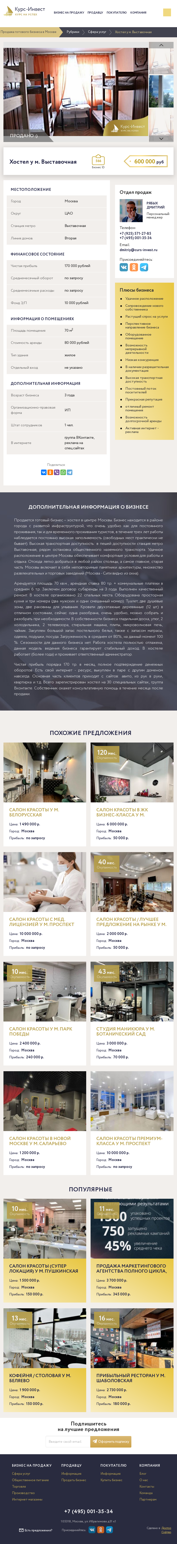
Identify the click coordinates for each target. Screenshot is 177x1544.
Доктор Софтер (166, 1530)
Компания (138, 13)
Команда (146, 1493)
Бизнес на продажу (69, 13)
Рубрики (73, 32)
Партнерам (147, 1499)
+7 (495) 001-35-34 (136, 238)
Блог (142, 1473)
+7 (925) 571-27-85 (135, 233)
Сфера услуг (97, 32)
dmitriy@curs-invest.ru (138, 250)
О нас (143, 1480)
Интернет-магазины (27, 1499)
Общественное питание (30, 1480)
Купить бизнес (111, 1480)
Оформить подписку (111, 1442)
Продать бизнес (73, 1480)
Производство (23, 1493)
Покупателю (117, 13)
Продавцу (95, 13)
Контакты (146, 1486)
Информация (71, 1473)
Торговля (19, 1486)
